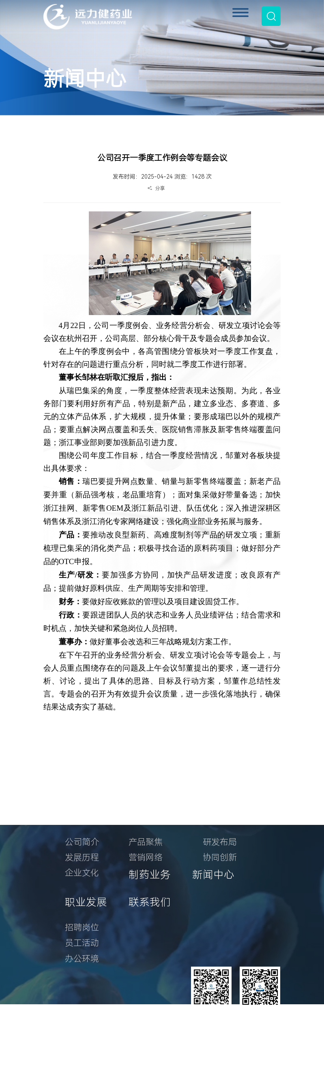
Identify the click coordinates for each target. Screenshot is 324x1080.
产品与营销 (155, 816)
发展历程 (82, 857)
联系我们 (150, 902)
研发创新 (224, 816)
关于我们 (86, 816)
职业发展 (86, 902)
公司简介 (82, 842)
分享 (160, 188)
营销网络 (146, 857)
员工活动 (82, 943)
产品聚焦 (146, 842)
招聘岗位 (82, 927)
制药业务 (150, 875)
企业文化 (82, 873)
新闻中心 (213, 875)
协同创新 (220, 857)
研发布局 (220, 842)
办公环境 (82, 959)
